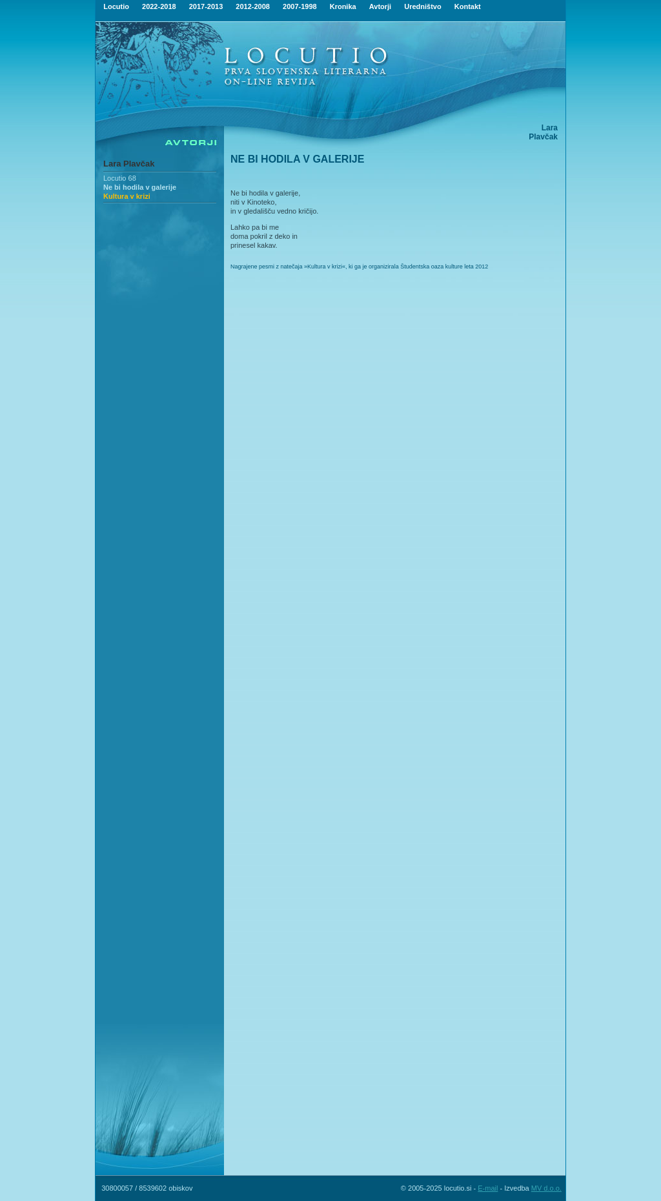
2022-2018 (159, 6)
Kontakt (467, 6)
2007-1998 (300, 6)
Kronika (343, 6)
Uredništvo (422, 6)
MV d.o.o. (546, 1188)
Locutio (116, 6)
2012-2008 (253, 6)
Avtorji (380, 6)
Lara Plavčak (129, 163)
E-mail (488, 1188)
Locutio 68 (119, 178)
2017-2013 (206, 6)
